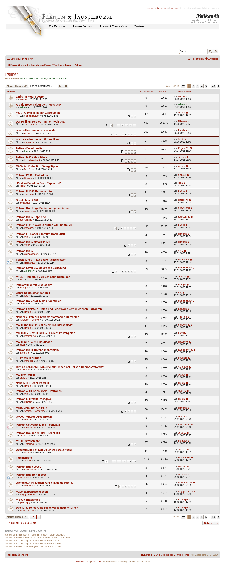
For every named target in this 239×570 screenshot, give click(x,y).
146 (114, 461)
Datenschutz (164, 8)
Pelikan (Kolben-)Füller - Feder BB (38, 432)
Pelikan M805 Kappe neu (31, 217)
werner (23, 99)
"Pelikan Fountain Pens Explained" (38, 183)
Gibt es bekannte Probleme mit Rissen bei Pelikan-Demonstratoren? (60, 366)
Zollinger (33, 78)
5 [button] (206, 86)
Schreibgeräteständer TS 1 (33, 292)
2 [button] (193, 86)
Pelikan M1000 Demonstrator (34, 191)
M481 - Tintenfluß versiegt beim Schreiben (43, 276)
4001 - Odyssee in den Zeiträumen (38, 112)
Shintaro (28, 178)
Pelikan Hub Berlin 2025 (31, 474)
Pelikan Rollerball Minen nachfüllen (38, 300)
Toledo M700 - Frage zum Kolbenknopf (40, 259)
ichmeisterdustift (32, 160)
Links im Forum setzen (30, 96)
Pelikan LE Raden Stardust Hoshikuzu (40, 234)
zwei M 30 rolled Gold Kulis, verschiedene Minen (47, 507)
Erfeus (27, 133)
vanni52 (182, 391)
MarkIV (24, 78)
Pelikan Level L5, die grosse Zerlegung (41, 267)
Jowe (22, 303)
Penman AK (30, 336)
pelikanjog (25, 203)
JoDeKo (24, 435)
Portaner (28, 228)
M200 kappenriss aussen (32, 491)
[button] (183, 86)
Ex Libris (182, 308)
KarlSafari (25, 352)
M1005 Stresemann (28, 440)
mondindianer (31, 115)
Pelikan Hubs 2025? (28, 466)
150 (134, 461)
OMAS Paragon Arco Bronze (34, 416)
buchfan (28, 402)
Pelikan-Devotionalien (30, 148)
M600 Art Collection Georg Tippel (37, 166)
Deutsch (150, 8)
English (157, 8)
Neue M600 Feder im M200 (33, 382)
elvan (23, 344)
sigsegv (182, 157)
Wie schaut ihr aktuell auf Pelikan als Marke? (45, 482)
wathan (181, 112)
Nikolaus (182, 121)
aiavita (27, 452)
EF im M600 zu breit (28, 358)
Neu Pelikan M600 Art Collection (36, 130)
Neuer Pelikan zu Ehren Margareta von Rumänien (47, 316)
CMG (180, 250)
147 (119, 461)
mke (26, 237)
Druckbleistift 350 (27, 200)
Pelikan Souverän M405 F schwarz (38, 424)
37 (118, 125)
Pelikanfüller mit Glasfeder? (34, 284)
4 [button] (201, 86)
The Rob (28, 194)
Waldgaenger (31, 254)
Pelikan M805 (24, 250)
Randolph (183, 499)
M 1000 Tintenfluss (28, 499)
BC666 (181, 191)
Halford (27, 312)
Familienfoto (24, 457)
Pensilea (182, 130)
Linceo (51, 78)
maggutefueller (27, 494)
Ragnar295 (29, 142)
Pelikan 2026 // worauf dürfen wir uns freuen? (45, 225)
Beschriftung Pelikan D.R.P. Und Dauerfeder (44, 449)
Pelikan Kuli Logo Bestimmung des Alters (42, 208)
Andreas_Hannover (30, 319)
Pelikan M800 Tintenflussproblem (37, 349)
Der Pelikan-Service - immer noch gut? (41, 121)
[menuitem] (29, 59)
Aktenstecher (30, 469)
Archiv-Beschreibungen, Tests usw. (38, 104)
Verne (27, 245)
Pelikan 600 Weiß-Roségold (33, 399)
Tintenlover (29, 444)
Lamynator (62, 78)
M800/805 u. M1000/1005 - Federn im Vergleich (45, 333)
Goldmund (25, 369)
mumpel (24, 287)
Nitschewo (183, 200)
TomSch (182, 276)
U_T (22, 279)
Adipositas (29, 211)
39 (126, 125)
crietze (27, 419)
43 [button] (213, 86)
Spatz (181, 139)
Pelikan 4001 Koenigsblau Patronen (39, 391)
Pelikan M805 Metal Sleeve (33, 242)
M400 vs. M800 (25, 374)
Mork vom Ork (185, 482)
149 (129, 461)
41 (135, 125)
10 (135, 228)
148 (124, 461)
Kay (26, 296)
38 (122, 125)
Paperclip (28, 361)
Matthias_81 (30, 485)
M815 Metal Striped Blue (31, 407)
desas (43, 78)
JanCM (23, 377)
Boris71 (28, 169)
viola (22, 186)
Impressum (174, 8)
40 (130, 125)
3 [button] (197, 86)
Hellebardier (184, 457)
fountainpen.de (185, 349)
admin (23, 107)
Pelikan (12, 74)
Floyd (181, 333)
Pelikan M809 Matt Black (31, 157)
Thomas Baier (31, 124)
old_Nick (24, 477)
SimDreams (184, 208)
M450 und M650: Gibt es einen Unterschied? (44, 325)
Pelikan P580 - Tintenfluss (32, 175)
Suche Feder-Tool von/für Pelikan (37, 139)
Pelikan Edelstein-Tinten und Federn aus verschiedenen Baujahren (59, 308)
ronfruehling (26, 220)
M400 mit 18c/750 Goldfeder (34, 341)
